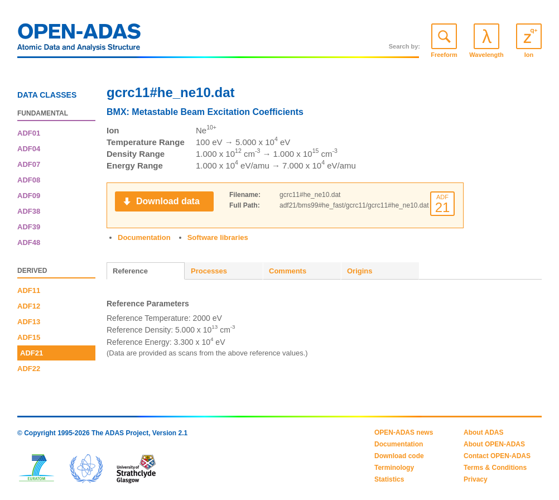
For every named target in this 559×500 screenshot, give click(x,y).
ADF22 (28, 368)
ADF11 (28, 290)
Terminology (394, 468)
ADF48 (28, 242)
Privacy (476, 479)
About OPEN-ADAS (494, 444)
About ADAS (484, 432)
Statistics (389, 479)
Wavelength (486, 54)
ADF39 (28, 227)
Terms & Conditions (495, 468)
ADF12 (28, 306)
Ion (529, 54)
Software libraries (217, 237)
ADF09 (28, 195)
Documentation (144, 237)
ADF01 (28, 133)
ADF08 (28, 180)
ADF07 (28, 164)
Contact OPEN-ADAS (497, 456)
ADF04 (28, 149)
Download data (168, 201)
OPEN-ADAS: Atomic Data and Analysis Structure (79, 40)
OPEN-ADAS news (403, 432)
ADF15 (28, 337)
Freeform (444, 54)
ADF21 (31, 353)
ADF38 (28, 211)
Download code (399, 456)
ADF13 (28, 322)
